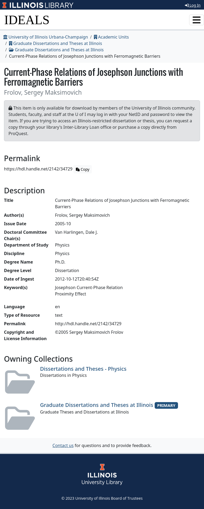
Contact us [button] (63, 445)
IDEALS (27, 20)
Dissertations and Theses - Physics (83, 368)
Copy (82, 169)
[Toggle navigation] (196, 20)
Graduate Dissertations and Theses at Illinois (55, 43)
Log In (193, 5)
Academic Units (111, 37)
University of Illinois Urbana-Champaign (45, 37)
